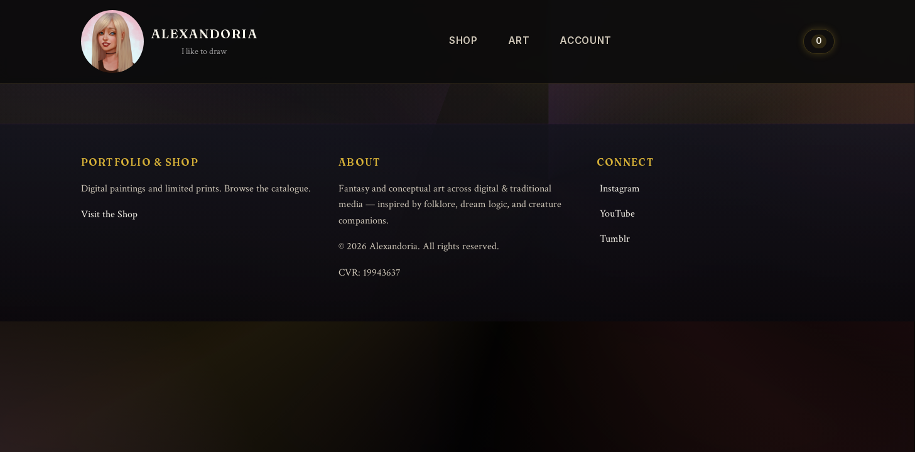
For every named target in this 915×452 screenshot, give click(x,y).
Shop (463, 40)
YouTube (617, 213)
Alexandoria (204, 33)
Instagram (620, 188)
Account (585, 40)
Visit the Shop (109, 214)
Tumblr (615, 238)
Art (519, 40)
